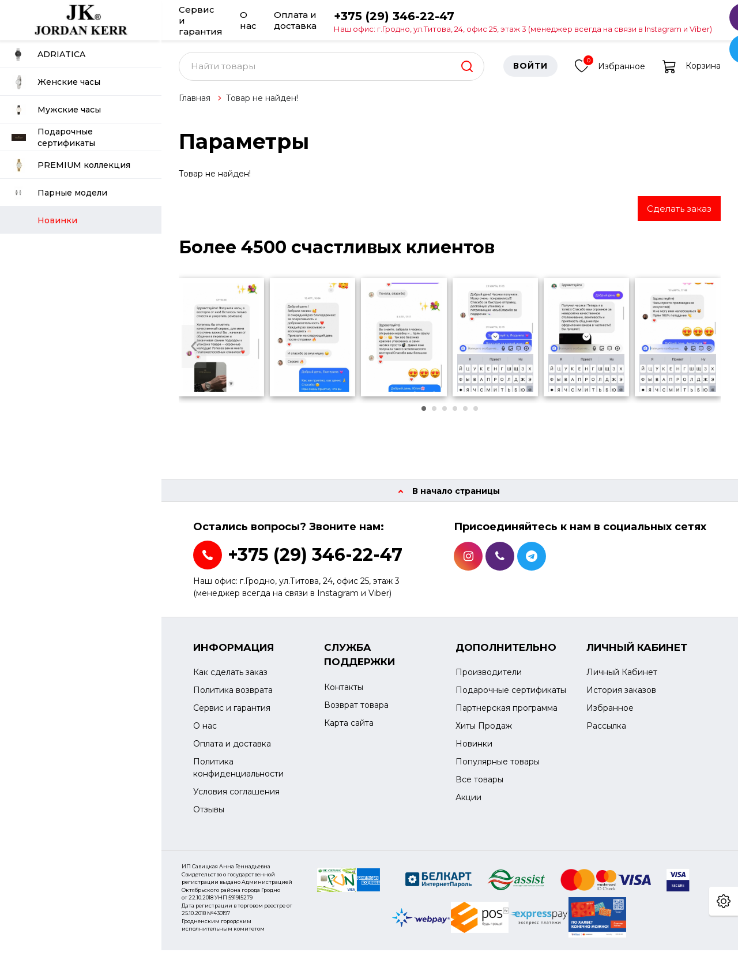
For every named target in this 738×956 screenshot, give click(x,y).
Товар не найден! (262, 104)
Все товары (479, 786)
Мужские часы (56, 110)
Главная (194, 104)
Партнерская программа (506, 714)
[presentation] (194, 352)
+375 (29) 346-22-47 (523, 21)
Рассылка (606, 732)
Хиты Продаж (483, 732)
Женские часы (56, 82)
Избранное (610, 71)
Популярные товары (497, 768)
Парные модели (59, 193)
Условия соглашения (236, 798)
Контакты (343, 693)
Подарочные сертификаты (53, 137)
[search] (467, 72)
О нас (248, 20)
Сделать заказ (679, 214)
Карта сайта (349, 728)
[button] (424, 415)
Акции (468, 803)
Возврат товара (356, 711)
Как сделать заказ (230, 678)
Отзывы (208, 816)
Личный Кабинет (621, 678)
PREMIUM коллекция (71, 165)
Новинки (473, 750)
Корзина (691, 72)
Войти (530, 72)
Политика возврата (233, 696)
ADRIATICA (48, 54)
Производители (488, 678)
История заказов (621, 696)
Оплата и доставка (295, 20)
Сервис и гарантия (201, 20)
